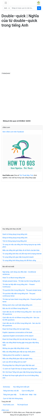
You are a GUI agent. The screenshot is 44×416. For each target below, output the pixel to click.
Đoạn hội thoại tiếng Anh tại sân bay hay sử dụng (19, 339)
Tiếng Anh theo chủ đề (11, 391)
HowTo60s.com (8, 405)
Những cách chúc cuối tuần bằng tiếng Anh (17, 305)
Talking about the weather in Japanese (16, 355)
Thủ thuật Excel (22, 405)
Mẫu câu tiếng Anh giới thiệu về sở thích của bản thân (21, 250)
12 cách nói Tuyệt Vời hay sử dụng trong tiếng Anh (20, 369)
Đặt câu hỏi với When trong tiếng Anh (15, 308)
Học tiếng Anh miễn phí (21, 387)
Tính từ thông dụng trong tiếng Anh (15, 241)
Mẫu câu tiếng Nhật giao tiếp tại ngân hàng (17, 358)
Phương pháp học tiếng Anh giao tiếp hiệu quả (18, 365)
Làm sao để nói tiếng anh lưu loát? (14, 362)
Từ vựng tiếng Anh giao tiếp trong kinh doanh (18, 257)
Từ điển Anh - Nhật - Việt (28, 395)
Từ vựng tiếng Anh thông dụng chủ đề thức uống (19, 260)
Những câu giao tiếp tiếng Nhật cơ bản (16, 348)
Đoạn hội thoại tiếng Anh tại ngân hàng (16, 329)
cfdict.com (5, 410)
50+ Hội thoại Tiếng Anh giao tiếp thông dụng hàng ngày (22, 372)
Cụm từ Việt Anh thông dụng (13, 398)
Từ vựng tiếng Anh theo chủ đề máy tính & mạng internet (22, 254)
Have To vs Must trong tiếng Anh (14, 278)
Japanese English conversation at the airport (18, 336)
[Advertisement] (22, 50)
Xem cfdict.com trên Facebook (13, 132)
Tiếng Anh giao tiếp (9, 395)
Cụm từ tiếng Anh (28, 391)
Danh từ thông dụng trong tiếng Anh (15, 234)
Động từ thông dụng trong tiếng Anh (15, 238)
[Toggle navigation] (5, 3)
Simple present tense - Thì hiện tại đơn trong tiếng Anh (21, 281)
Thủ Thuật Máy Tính (26, 175)
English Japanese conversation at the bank (17, 332)
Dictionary (6, 387)
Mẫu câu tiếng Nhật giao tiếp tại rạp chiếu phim (19, 352)
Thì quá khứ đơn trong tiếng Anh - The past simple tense (22, 290)
